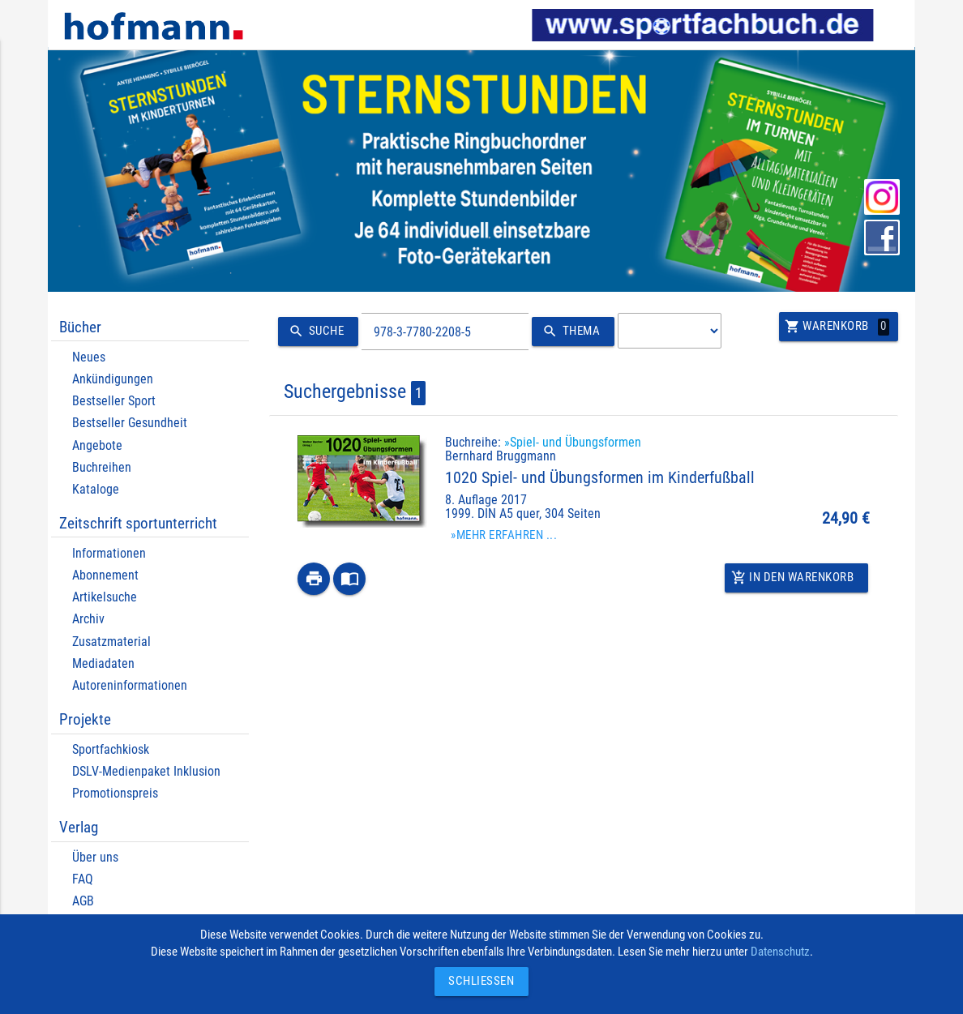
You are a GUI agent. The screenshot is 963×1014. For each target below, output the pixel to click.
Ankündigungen (112, 379)
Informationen (109, 553)
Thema (568, 331)
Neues (88, 357)
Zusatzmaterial (111, 641)
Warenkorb (837, 326)
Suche (314, 331)
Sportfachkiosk (110, 749)
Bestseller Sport (114, 401)
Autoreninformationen (129, 685)
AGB (83, 901)
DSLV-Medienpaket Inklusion (146, 771)
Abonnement (105, 575)
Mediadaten (103, 663)
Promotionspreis (115, 793)
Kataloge (95, 489)
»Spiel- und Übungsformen (572, 442)
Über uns (95, 857)
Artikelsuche (104, 597)
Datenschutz (780, 952)
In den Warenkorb (792, 578)
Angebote (97, 445)
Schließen (477, 981)
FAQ (82, 879)
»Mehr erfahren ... (504, 535)
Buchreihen (101, 467)
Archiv (88, 619)
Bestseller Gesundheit (129, 422)
